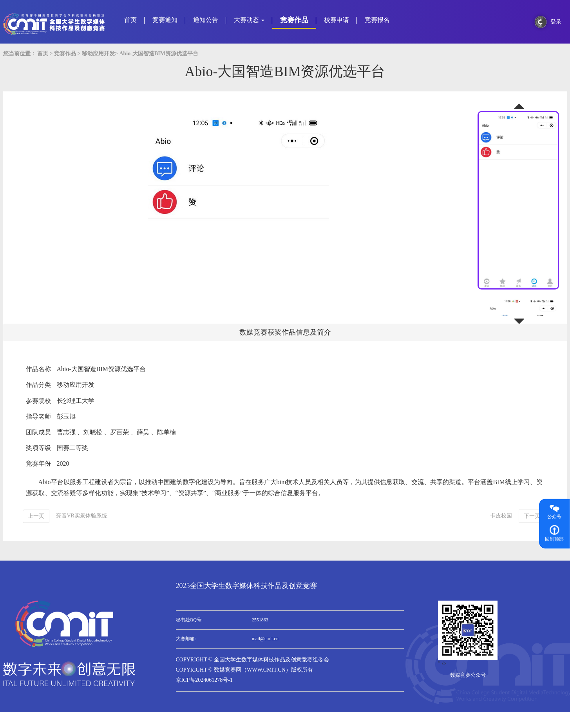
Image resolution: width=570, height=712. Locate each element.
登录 (555, 22)
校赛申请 (336, 19)
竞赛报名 (377, 19)
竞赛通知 (164, 19)
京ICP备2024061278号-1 (204, 680)
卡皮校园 (501, 516)
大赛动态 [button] (249, 19)
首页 (130, 19)
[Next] (532, 516)
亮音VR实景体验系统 (81, 516)
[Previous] (36, 516)
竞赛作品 (294, 20)
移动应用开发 (98, 53)
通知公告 (205, 19)
